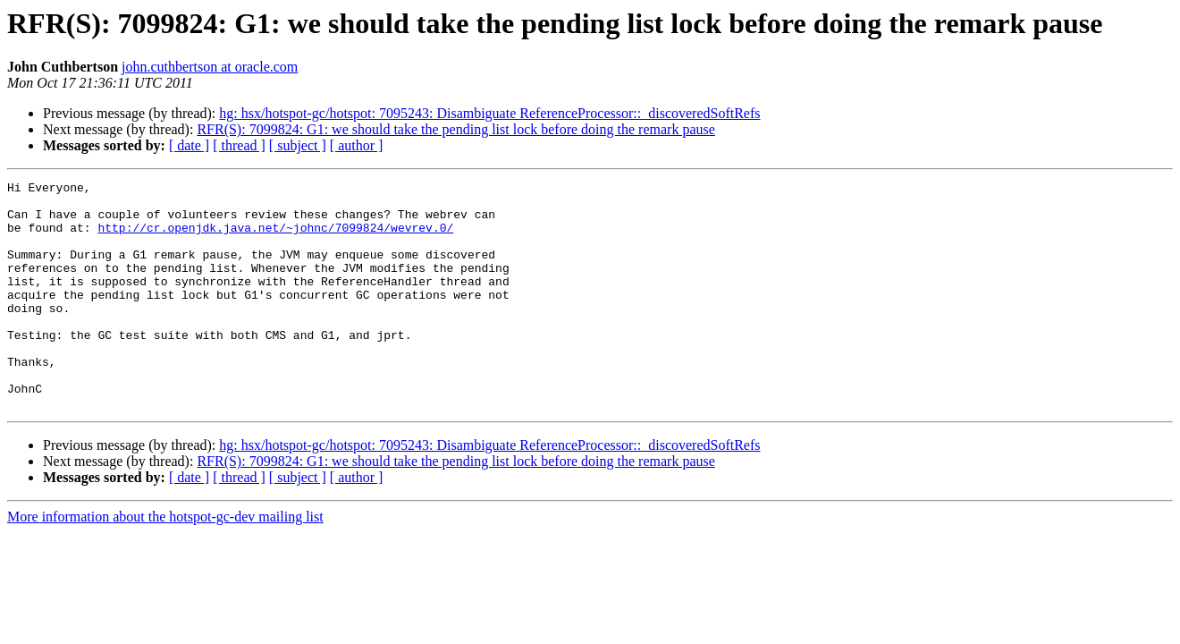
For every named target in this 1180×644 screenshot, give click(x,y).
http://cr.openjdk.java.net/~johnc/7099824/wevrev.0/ (275, 238)
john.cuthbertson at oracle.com (210, 66)
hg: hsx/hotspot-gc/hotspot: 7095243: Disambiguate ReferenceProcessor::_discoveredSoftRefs (489, 113)
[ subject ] (297, 145)
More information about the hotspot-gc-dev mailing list (165, 562)
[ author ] (357, 145)
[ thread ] (239, 145)
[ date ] (189, 145)
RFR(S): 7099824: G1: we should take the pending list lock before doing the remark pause (455, 129)
